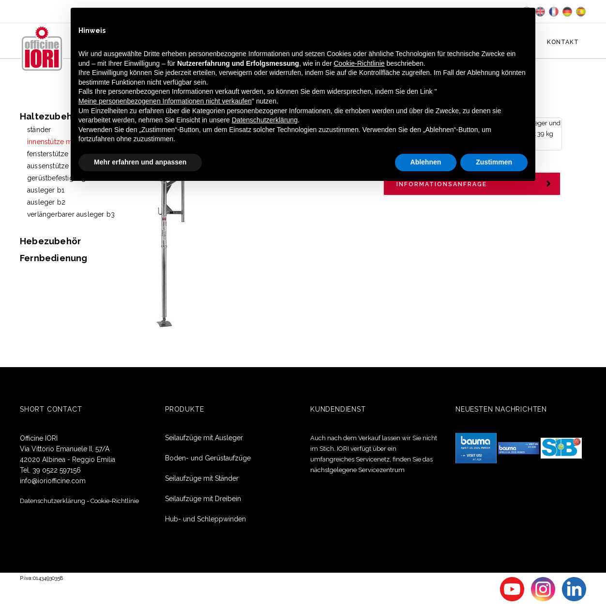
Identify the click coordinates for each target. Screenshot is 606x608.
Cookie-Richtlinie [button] (359, 63)
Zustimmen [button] (494, 162)
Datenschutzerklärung (52, 500)
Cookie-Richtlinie (115, 500)
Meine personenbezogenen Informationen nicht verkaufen (165, 101)
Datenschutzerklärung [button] (265, 120)
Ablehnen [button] (425, 162)
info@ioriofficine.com (53, 480)
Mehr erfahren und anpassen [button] (140, 162)
